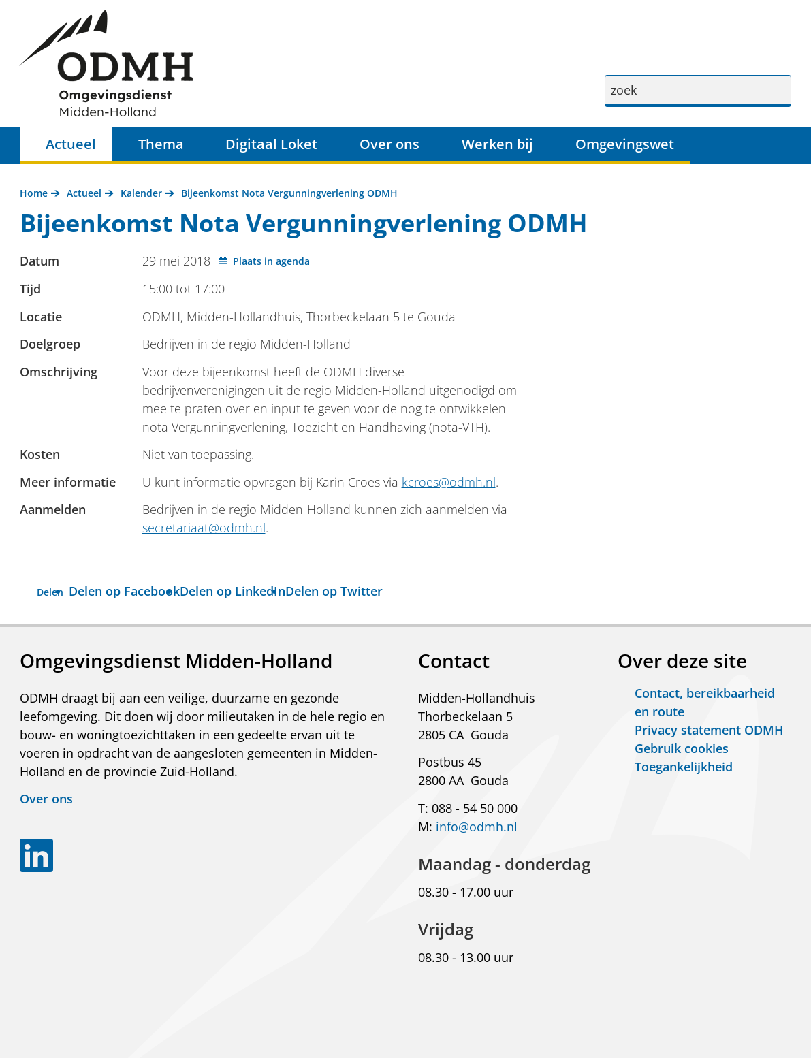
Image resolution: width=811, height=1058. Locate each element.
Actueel (71, 144)
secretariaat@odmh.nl (204, 527)
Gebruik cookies (682, 748)
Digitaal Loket (271, 144)
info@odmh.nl (477, 826)
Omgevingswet (624, 144)
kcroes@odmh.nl (449, 482)
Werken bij (497, 144)
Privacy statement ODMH (709, 730)
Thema (161, 144)
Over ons (389, 144)
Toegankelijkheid (684, 766)
